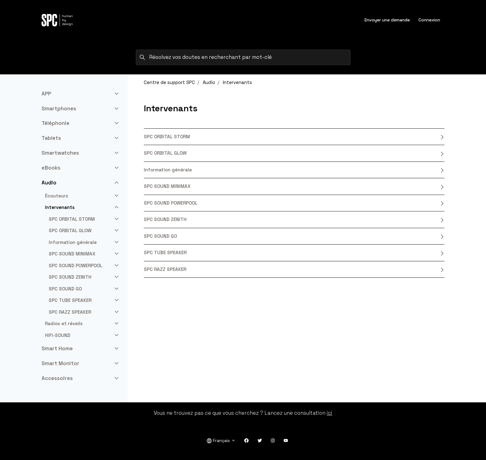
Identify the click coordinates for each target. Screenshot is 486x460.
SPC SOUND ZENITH (294, 219)
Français (221, 441)
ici (329, 412)
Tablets (51, 138)
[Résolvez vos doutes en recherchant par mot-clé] (243, 57)
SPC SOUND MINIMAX (294, 186)
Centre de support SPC (169, 82)
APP (46, 93)
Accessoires (57, 378)
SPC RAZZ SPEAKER (294, 269)
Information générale (294, 170)
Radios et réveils (64, 323)
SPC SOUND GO (294, 236)
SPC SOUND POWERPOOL (294, 203)
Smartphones (59, 108)
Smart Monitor (60, 363)
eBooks (51, 167)
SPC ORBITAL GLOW (294, 153)
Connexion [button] (429, 20)
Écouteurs (56, 196)
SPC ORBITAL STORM (294, 137)
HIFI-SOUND (57, 335)
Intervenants (237, 82)
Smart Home (57, 348)
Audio (209, 82)
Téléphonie (55, 123)
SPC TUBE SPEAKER (294, 253)
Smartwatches (60, 152)
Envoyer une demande (387, 20)
